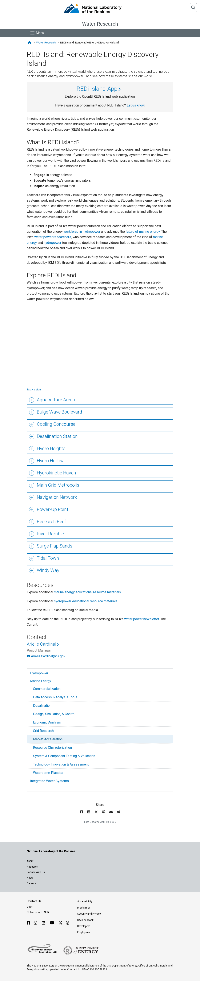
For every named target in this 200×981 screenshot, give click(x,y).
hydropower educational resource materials (85, 601)
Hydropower (39, 673)
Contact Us (34, 901)
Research (32, 866)
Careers (31, 883)
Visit (29, 907)
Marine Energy (40, 681)
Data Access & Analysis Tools (55, 697)
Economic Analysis (47, 722)
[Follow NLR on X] (61, 923)
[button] (193, 7)
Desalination (42, 706)
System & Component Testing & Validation (64, 756)
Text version (34, 389)
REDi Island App (97, 88)
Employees (83, 932)
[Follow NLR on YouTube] (52, 923)
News (30, 877)
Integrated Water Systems (49, 781)
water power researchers (52, 237)
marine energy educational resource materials (87, 592)
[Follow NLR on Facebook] (28, 923)
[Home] (30, 42)
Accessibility (84, 901)
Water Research (100, 24)
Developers (83, 926)
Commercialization (46, 689)
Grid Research (43, 731)
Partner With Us (36, 872)
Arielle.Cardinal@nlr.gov (48, 656)
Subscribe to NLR (38, 912)
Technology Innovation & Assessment (61, 764)
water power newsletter (141, 619)
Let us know (135, 105)
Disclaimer (83, 907)
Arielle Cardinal (41, 644)
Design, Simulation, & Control (54, 714)
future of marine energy (143, 232)
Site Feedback (85, 920)
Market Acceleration (48, 739)
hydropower (52, 243)
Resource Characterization (52, 748)
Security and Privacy (89, 913)
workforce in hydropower (82, 232)
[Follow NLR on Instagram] (36, 923)
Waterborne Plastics (48, 773)
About (30, 861)
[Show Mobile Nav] (37, 33)
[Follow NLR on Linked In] (44, 923)
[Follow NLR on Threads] (67, 923)
